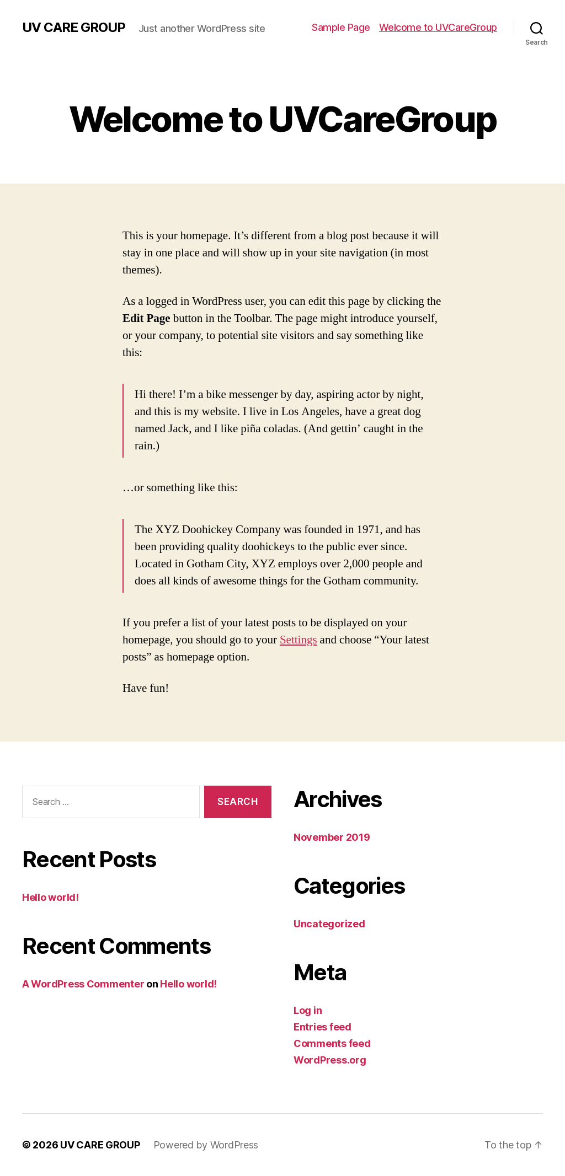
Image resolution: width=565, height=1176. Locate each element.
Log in (308, 1010)
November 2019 (332, 837)
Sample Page (341, 27)
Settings (298, 639)
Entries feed (322, 1027)
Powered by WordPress (206, 1145)
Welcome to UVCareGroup (438, 27)
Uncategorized (329, 924)
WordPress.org (330, 1060)
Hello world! (50, 897)
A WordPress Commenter (83, 984)
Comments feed (332, 1043)
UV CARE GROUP (73, 27)
